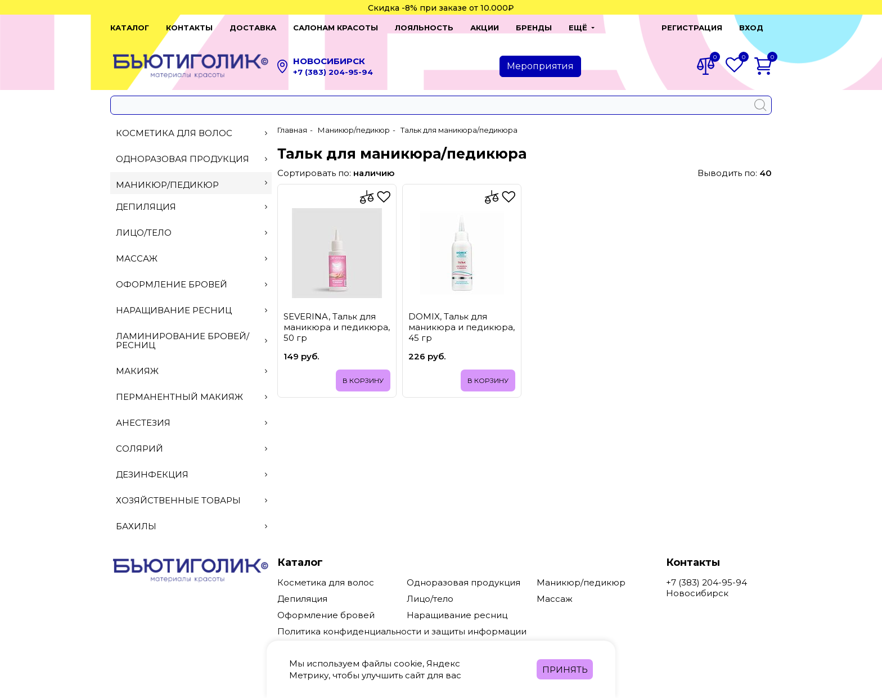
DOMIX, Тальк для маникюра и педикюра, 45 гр (461, 327)
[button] (581, 27)
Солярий (191, 448)
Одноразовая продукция (191, 159)
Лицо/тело (191, 232)
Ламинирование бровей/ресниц (191, 340)
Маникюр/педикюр (191, 184)
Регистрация (692, 27)
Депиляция (191, 206)
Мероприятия (540, 66)
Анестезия (191, 422)
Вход (751, 27)
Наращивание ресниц (191, 310)
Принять (565, 669)
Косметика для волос (191, 133)
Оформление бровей (191, 284)
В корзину (363, 380)
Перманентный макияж (191, 396)
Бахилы (191, 526)
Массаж (191, 258)
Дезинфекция (191, 474)
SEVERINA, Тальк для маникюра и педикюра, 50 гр (337, 327)
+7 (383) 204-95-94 (333, 71)
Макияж (191, 371)
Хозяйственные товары (191, 500)
